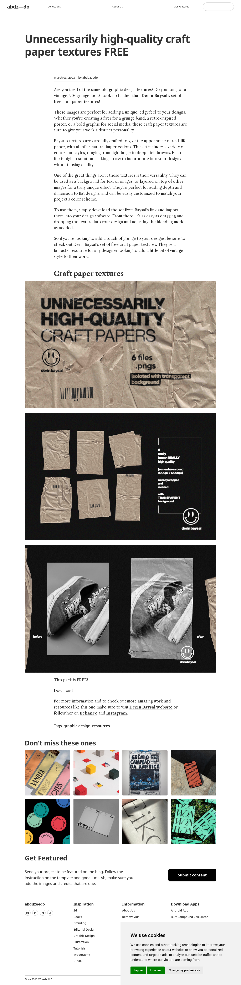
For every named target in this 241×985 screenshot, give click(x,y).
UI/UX (77, 961)
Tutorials (79, 948)
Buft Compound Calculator (189, 917)
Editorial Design (84, 929)
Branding (79, 923)
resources (101, 725)
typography (81, 955)
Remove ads (130, 917)
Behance (88, 713)
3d (75, 910)
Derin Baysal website (151, 707)
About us (117, 6)
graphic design (76, 725)
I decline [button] (155, 970)
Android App (179, 910)
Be (27, 912)
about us (128, 910)
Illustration (81, 942)
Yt (42, 912)
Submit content (192, 874)
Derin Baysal (155, 95)
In (35, 912)
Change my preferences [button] (184, 970)
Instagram (116, 713)
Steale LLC (46, 979)
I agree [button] (138, 970)
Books (77, 917)
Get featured (181, 6)
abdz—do (18, 6)
